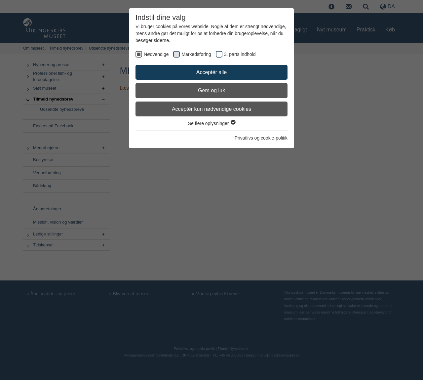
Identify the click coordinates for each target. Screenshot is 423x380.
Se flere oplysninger (211, 123)
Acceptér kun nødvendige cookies (211, 109)
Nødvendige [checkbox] (156, 54)
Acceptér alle (211, 72)
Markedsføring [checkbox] (196, 54)
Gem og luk (211, 90)
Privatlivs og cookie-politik (261, 138)
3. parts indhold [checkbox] (240, 54)
